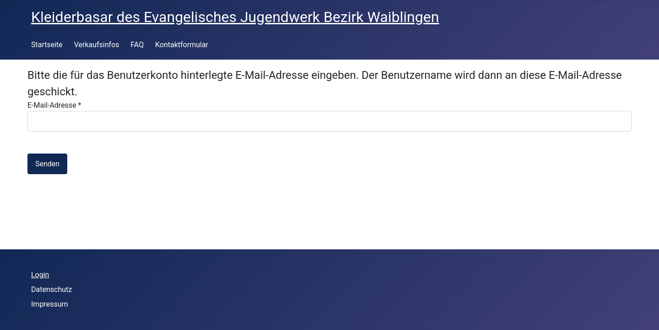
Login (40, 274)
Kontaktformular (181, 44)
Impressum (49, 304)
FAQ (137, 44)
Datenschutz (51, 289)
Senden (47, 164)
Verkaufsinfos (96, 44)
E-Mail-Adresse (54, 105)
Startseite (47, 44)
